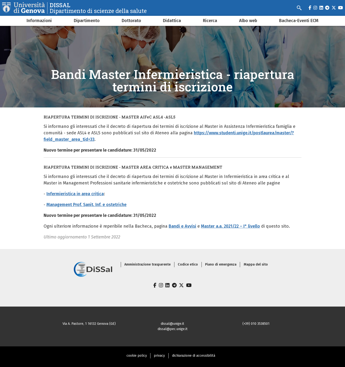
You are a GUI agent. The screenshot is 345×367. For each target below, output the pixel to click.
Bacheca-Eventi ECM (298, 20)
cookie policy (136, 356)
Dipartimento (87, 20)
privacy (159, 356)
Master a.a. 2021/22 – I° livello (230, 226)
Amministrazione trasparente (147, 264)
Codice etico (188, 264)
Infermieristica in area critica (75, 193)
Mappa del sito (256, 264)
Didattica (172, 20)
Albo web (248, 20)
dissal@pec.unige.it (173, 329)
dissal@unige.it (172, 324)
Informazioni (39, 20)
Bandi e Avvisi (182, 226)
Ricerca (210, 20)
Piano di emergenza (220, 264)
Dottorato (131, 20)
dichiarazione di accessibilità (193, 356)
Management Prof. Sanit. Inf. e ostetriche (86, 204)
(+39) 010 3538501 (256, 324)
